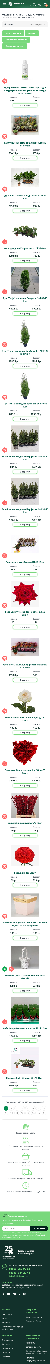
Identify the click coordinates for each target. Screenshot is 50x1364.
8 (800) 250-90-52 (19, 1268)
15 (38, 1113)
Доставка (6, 1344)
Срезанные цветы (14, 46)
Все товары (7, 1314)
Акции (4, 1318)
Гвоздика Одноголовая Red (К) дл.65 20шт (25, 771)
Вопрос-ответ (8, 1348)
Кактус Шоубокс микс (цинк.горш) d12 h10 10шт (25, 144)
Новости (6, 1352)
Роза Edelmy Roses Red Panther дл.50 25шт (25, 613)
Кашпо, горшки (13, 33)
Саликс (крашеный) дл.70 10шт (25, 823)
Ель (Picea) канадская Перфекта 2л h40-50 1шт (25, 458)
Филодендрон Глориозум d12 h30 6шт (25, 248)
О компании (7, 1340)
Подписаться (39, 1228)
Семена (31, 33)
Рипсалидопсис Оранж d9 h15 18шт (25, 562)
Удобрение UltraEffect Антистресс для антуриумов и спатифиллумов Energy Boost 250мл (25, 90)
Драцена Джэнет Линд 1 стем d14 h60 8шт (25, 197)
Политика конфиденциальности (35, 1359)
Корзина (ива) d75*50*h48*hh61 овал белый (25, 977)
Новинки (6, 1322)
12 (22, 1113)
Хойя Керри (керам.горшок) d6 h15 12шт (25, 1028)
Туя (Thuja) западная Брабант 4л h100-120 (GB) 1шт (25, 352)
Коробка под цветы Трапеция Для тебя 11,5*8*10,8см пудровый (25, 924)
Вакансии (6, 1356)
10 (11, 1113)
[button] (29, 4)
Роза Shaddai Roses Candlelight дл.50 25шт (25, 719)
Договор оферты (33, 1347)
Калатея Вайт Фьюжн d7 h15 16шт (25, 1078)
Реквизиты (30, 1343)
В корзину (25, 105)
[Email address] (16, 1228)
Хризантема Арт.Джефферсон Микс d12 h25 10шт (25, 666)
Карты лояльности (34, 1317)
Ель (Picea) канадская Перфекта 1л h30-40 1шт (25, 511)
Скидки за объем (33, 1321)
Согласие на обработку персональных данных (36, 1352)
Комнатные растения (16, 39)
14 (33, 1113)
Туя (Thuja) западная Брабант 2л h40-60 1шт (25, 405)
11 (17, 1113)
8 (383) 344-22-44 (19, 1272)
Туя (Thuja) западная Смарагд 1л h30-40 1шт (25, 300)
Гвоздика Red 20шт (25, 872)
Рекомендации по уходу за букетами (12, 1328)
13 (28, 1113)
